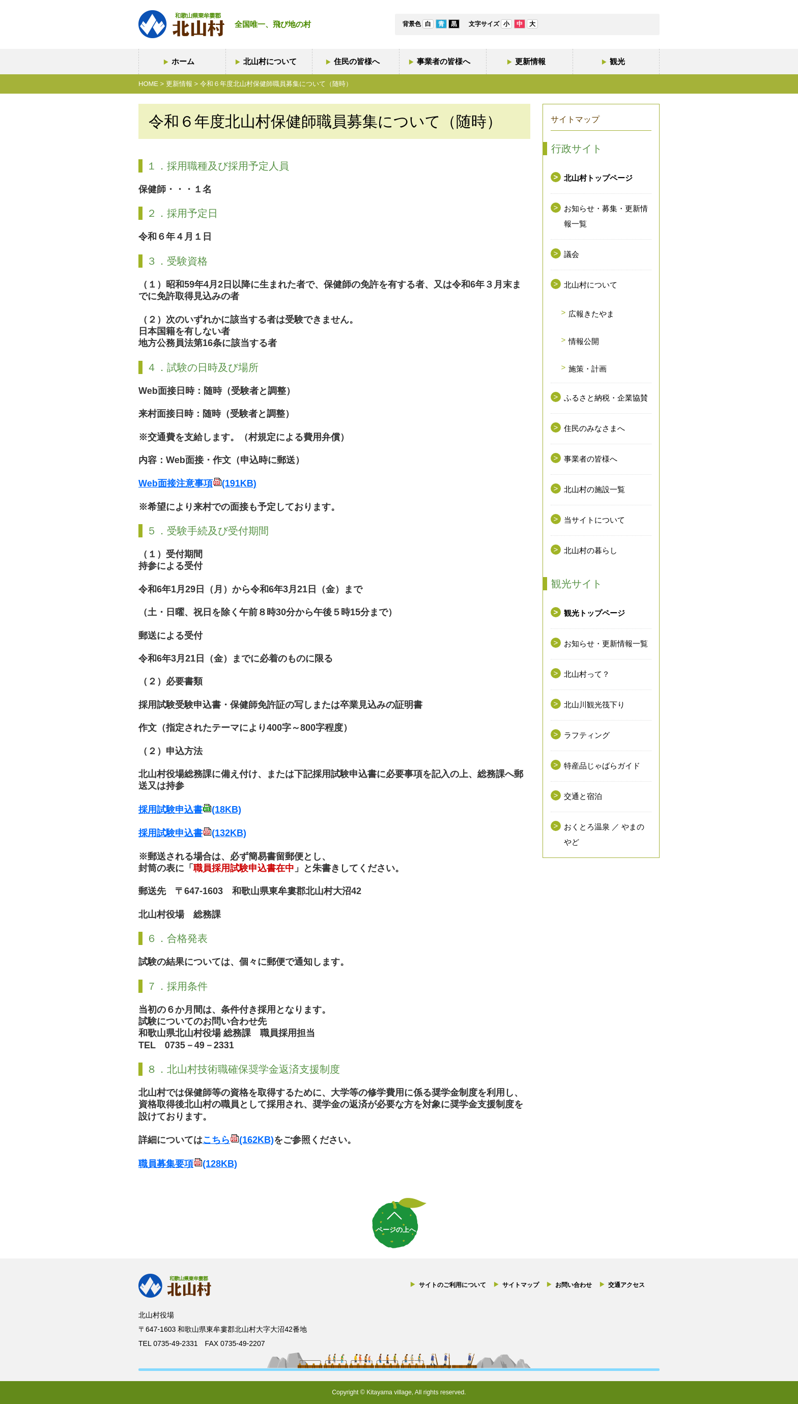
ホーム (183, 61)
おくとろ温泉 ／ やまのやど (604, 834)
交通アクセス (626, 1284)
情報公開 (583, 341)
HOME (148, 84)
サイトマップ (520, 1284)
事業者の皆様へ (443, 61)
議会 (571, 254)
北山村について (270, 61)
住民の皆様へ (357, 61)
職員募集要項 (187, 1164)
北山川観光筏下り (594, 704)
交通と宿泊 (583, 796)
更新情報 (530, 61)
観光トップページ (594, 613)
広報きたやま (591, 313)
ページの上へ (396, 1230)
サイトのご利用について (452, 1284)
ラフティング (587, 735)
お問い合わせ (573, 1284)
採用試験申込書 (189, 810)
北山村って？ (587, 674)
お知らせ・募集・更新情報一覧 (606, 216)
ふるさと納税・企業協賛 (606, 397)
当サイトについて (594, 519)
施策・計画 (587, 368)
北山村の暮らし (590, 550)
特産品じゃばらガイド (602, 765)
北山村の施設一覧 (594, 489)
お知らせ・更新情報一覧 (606, 643)
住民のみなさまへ (594, 428)
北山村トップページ (598, 178)
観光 (617, 61)
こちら (238, 1140)
